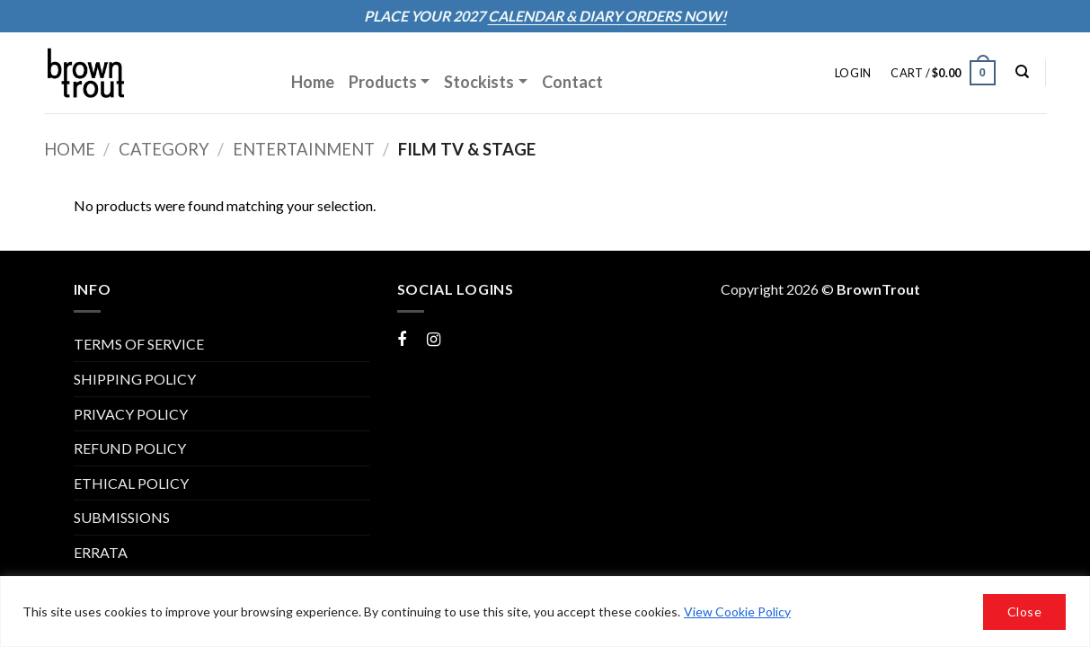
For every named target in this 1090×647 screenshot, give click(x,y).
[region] (545, 611)
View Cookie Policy (737, 611)
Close (1024, 611)
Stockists (479, 82)
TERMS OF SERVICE (139, 343)
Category (164, 149)
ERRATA (101, 552)
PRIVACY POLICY (131, 413)
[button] (853, 73)
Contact (572, 82)
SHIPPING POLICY (135, 378)
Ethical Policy (131, 483)
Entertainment (304, 149)
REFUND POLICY (130, 447)
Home (312, 82)
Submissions (122, 517)
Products (383, 82)
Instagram (458, 338)
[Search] (1022, 72)
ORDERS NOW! (674, 15)
